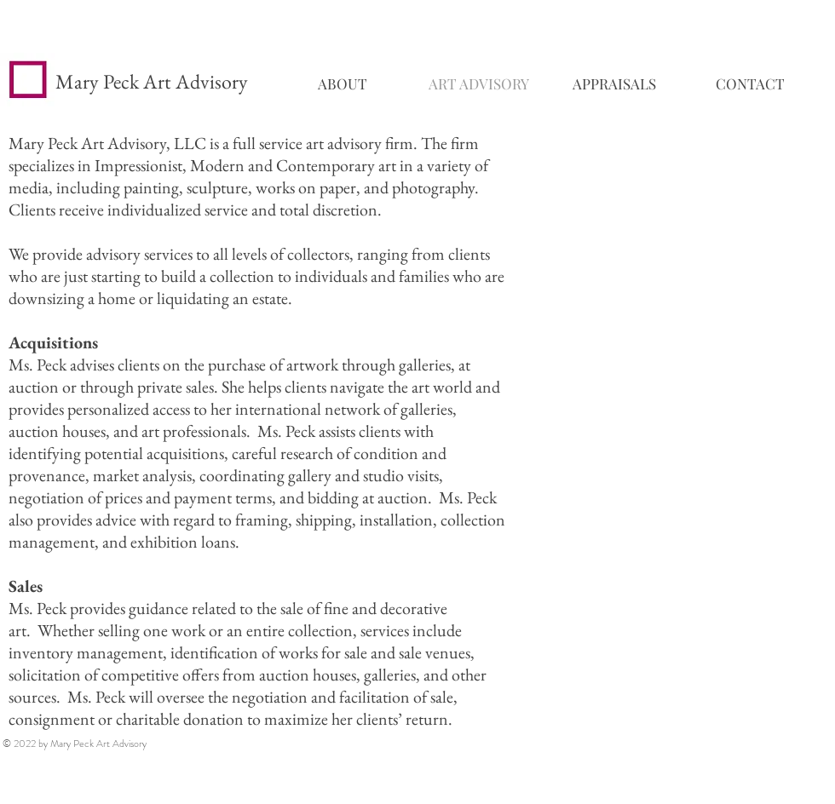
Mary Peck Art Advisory (151, 81)
